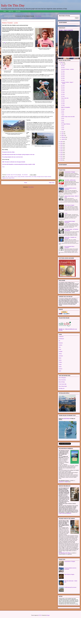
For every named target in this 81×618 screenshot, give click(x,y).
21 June (63, 85)
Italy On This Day (13, 5)
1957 (6, 176)
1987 (9, 176)
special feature (66, 418)
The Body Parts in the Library (65, 552)
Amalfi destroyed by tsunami (70, 587)
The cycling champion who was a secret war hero (12, 156)
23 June (63, 78)
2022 (61, 147)
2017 (61, 156)
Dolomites (23, 176)
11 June (63, 105)
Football (60, 351)
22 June (63, 80)
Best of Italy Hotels (63, 386)
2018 (61, 154)
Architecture (61, 338)
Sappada (4, 177)
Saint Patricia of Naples (69, 205)
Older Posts (51, 182)
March (62, 135)
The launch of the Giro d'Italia (8, 152)
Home (5, 11)
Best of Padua (62, 381)
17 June (63, 92)
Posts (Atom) (31, 187)
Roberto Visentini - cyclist (10, 23)
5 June (62, 120)
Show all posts (38, 16)
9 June (62, 111)
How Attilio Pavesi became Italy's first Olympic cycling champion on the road (18, 154)
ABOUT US (11, 11)
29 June (63, 65)
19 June (63, 88)
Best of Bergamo (62, 377)
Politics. (60, 362)
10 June (63, 109)
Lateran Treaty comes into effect (68, 116)
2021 (61, 148)
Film (60, 347)
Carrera (15, 176)
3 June (62, 125)
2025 (61, 141)
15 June (63, 96)
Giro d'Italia (34, 176)
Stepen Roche (11, 177)
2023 (61, 145)
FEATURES (18, 11)
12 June (63, 103)
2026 (61, 62)
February (63, 137)
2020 (61, 150)
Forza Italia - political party (69, 180)
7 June (62, 114)
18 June (63, 90)
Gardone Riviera (28, 176)
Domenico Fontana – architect (67, 69)
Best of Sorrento (62, 379)
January (63, 139)
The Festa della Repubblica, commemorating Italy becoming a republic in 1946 (18, 164)
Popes (60, 364)
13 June (63, 101)
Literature (61, 355)
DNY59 (39, 615)
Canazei (11, 176)
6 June (62, 118)
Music (60, 358)
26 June (63, 73)
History (60, 353)
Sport (7, 177)
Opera (60, 360)
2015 (61, 160)
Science (60, 368)
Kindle (66, 481)
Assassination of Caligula (69, 172)
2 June (62, 127)
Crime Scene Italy (62, 384)
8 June (62, 112)
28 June (63, 67)
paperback (61, 481)
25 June (63, 74)
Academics (61, 336)
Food (60, 349)
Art (59, 340)
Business (61, 342)
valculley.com (61, 388)
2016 (61, 158)
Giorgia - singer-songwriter (66, 30)
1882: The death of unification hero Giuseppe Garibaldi (13, 161)
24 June (63, 76)
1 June (62, 129)
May (62, 131)
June (62, 64)
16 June (63, 94)
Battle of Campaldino (65, 107)
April (62, 133)
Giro (5, 42)
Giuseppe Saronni (40, 176)
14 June (63, 100)
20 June (63, 87)
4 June (62, 122)
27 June (63, 71)
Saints (60, 366)
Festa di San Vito (64, 98)
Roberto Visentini (47, 176)
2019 (61, 152)
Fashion (60, 345)
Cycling (18, 176)
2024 (61, 143)
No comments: (25, 174)
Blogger (48, 615)
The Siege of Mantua (65, 124)
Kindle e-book (62, 513)
